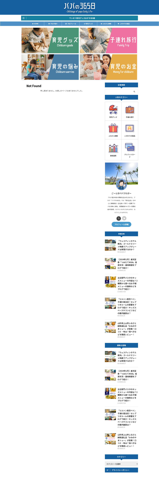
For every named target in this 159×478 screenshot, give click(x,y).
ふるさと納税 (106, 24)
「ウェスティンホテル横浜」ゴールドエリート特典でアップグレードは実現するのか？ (128, 200)
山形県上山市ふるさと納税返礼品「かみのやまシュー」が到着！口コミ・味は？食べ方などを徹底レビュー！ (128, 270)
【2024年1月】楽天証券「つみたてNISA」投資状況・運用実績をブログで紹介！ (127, 216)
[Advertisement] (121, 427)
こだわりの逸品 (124, 24)
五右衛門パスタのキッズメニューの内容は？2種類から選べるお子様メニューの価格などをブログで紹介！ (128, 233)
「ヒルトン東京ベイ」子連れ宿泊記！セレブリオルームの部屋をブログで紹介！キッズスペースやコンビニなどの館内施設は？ (128, 251)
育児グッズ (88, 24)
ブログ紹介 (52, 24)
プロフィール (70, 24)
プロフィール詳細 (121, 182)
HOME (35, 24)
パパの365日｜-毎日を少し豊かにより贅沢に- (79, 471)
